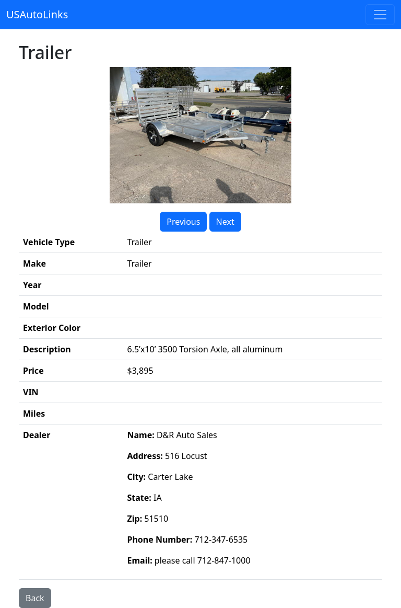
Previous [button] (183, 221)
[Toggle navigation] (380, 14)
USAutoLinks (37, 14)
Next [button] (225, 221)
